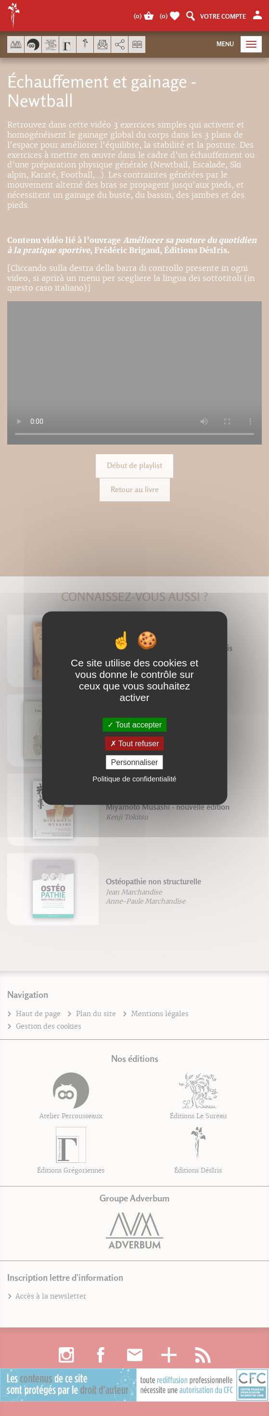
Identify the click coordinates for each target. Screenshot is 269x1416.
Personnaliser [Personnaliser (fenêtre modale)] (134, 762)
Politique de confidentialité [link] (134, 779)
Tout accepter (134, 724)
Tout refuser (134, 743)
